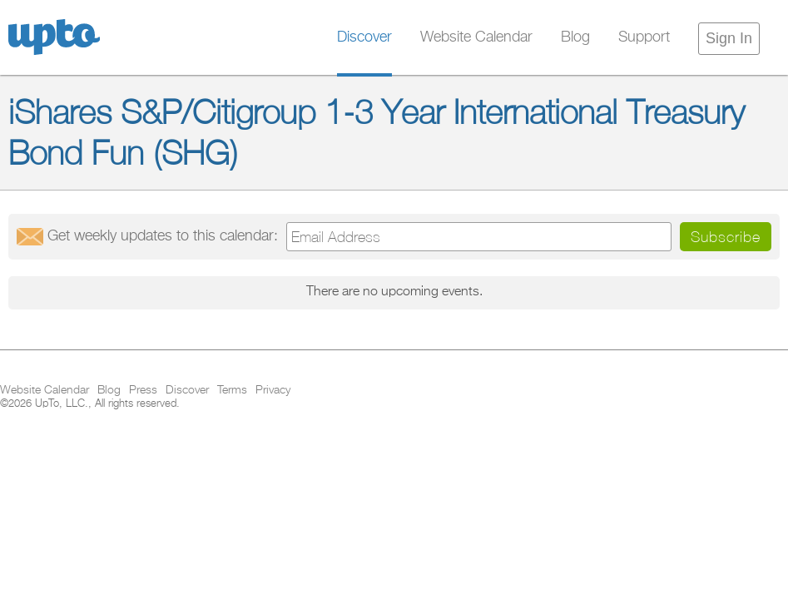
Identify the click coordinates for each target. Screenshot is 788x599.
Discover (364, 37)
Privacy (272, 390)
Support (644, 37)
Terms (232, 390)
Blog (575, 37)
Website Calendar (476, 37)
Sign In (729, 38)
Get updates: (162, 236)
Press (143, 390)
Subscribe (726, 236)
